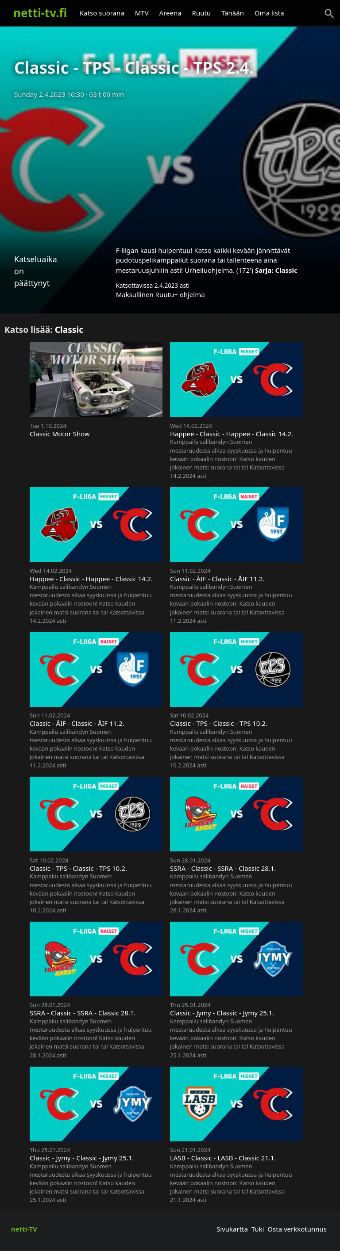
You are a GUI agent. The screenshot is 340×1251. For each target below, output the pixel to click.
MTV (142, 12)
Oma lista (269, 12)
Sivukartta (232, 1228)
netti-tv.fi (40, 13)
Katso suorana (102, 12)
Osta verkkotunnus (297, 1228)
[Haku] (329, 13)
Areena (170, 12)
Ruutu (201, 12)
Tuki (257, 1228)
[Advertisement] (170, 169)
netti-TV (24, 1228)
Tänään (232, 12)
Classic (286, 270)
